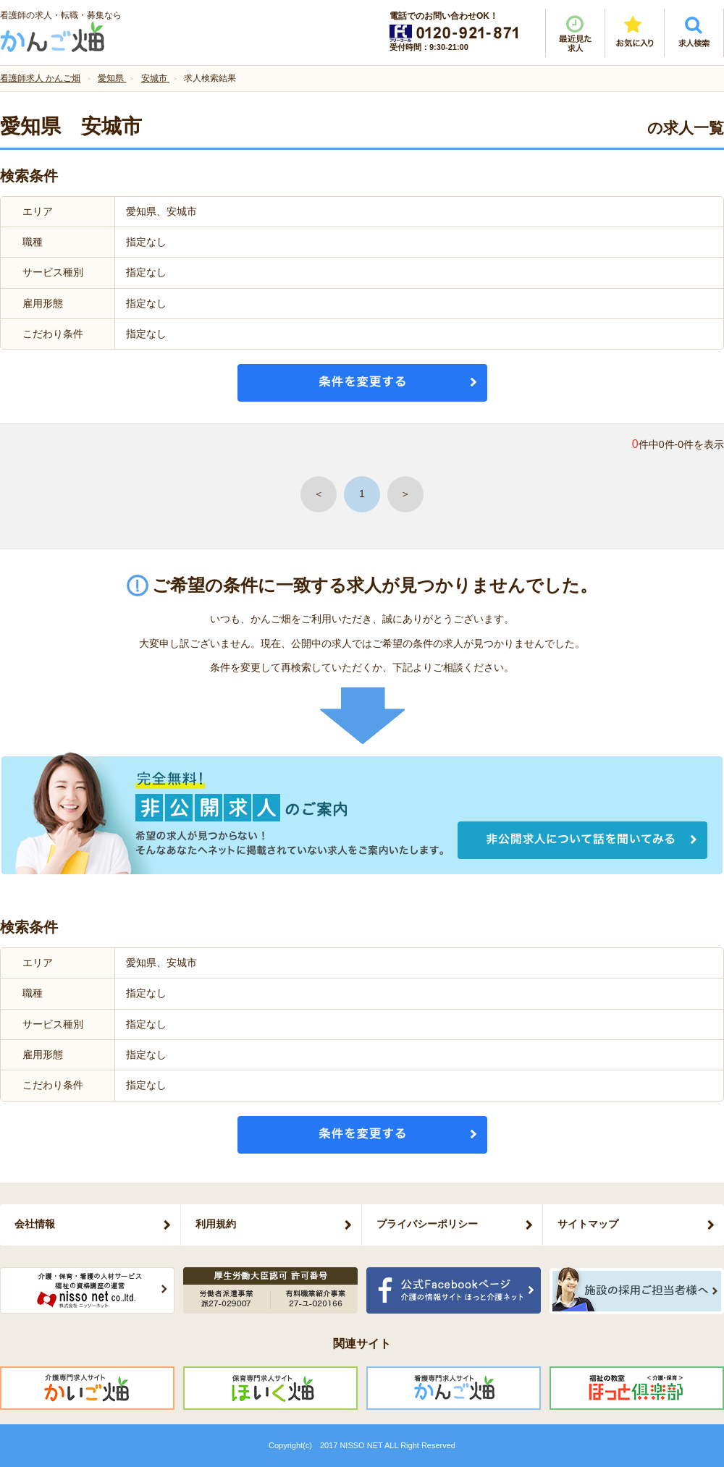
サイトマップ (587, 1224)
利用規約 (215, 1224)
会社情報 (34, 1224)
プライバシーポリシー (427, 1224)
